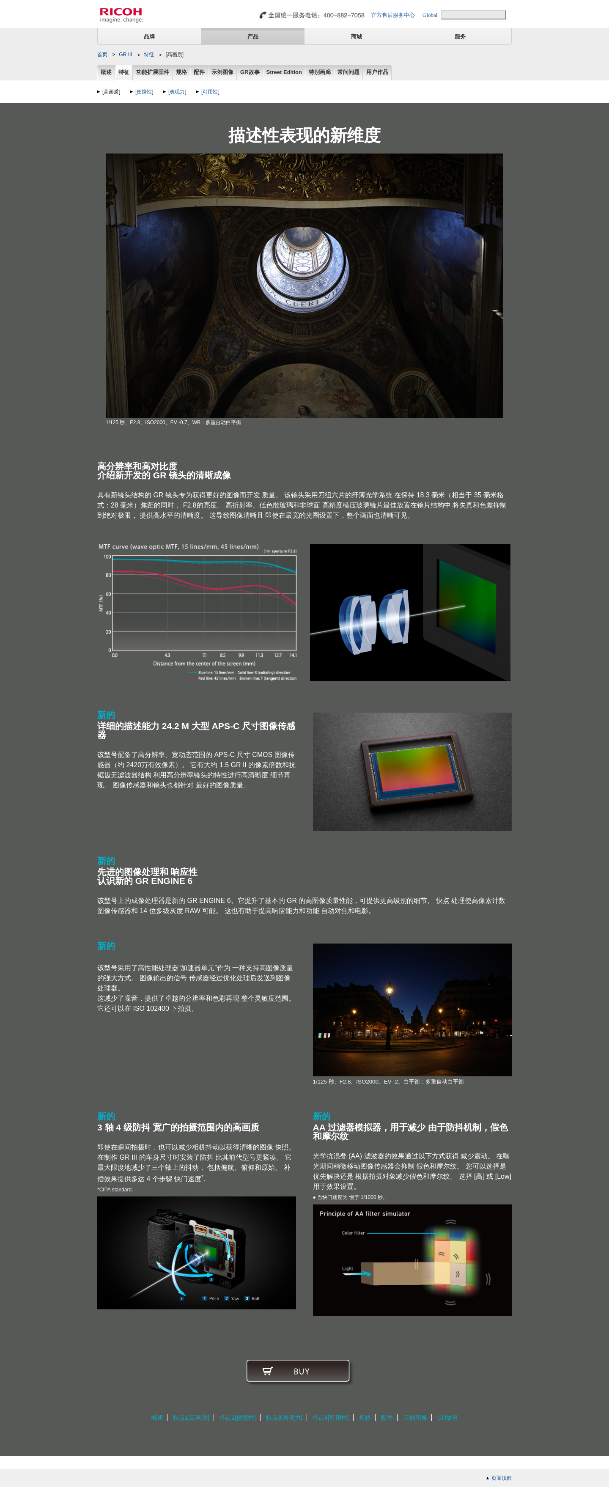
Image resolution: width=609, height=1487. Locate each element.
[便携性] (144, 92)
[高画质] (111, 92)
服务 (460, 36)
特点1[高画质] (191, 1417)
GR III (125, 55)
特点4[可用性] (331, 1417)
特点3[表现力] (284, 1417)
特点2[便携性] (237, 1417)
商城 (356, 36)
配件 (199, 72)
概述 (106, 72)
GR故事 (250, 72)
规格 (181, 72)
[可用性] (210, 92)
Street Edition (284, 72)
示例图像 (222, 72)
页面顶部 (501, 1478)
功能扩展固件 (153, 72)
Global (429, 15)
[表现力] (177, 92)
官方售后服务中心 (393, 15)
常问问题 (348, 72)
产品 (252, 36)
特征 (149, 55)
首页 (102, 55)
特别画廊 (319, 72)
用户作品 (377, 72)
